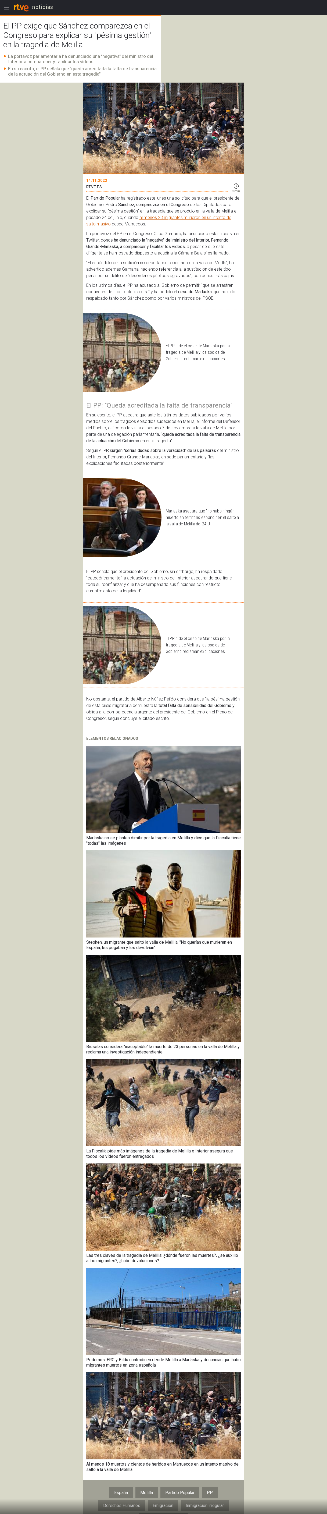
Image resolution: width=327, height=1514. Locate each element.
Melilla (146, 1492)
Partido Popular (180, 1492)
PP (210, 1492)
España (121, 1492)
